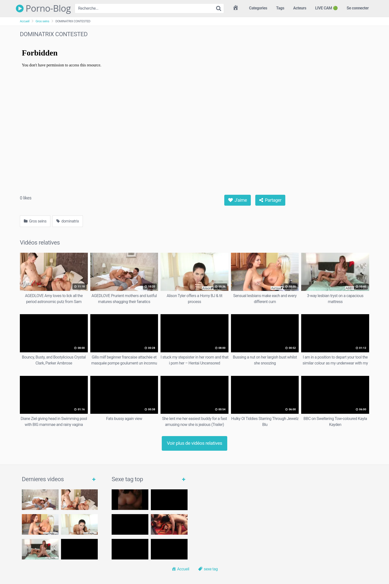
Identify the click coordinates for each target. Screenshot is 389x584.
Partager (270, 200)
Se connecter (358, 8)
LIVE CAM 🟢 (326, 8)
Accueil (24, 21)
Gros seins (42, 21)
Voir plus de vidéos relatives (194, 443)
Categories (258, 8)
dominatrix (67, 221)
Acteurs (299, 8)
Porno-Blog (43, 8)
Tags (280, 8)
